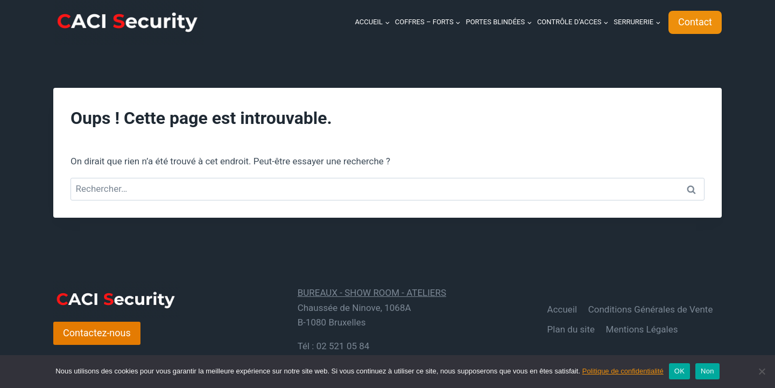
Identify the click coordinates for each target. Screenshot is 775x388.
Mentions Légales (642, 329)
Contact (695, 21)
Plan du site (571, 329)
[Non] (761, 371)
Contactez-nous (97, 332)
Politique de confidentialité (623, 371)
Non (707, 371)
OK (679, 371)
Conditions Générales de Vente (650, 309)
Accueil (562, 309)
